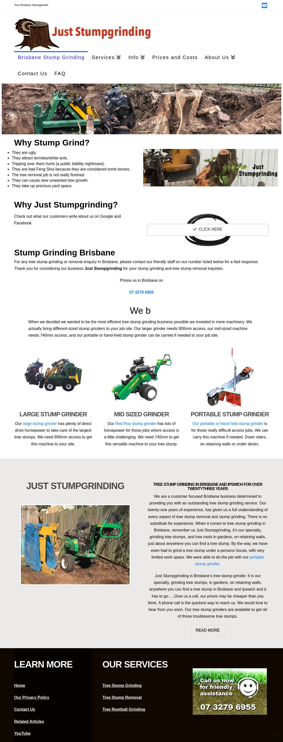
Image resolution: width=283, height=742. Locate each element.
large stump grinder (40, 424)
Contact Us (24, 709)
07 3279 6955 (141, 292)
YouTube (22, 733)
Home (19, 685)
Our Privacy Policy (31, 697)
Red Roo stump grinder (136, 424)
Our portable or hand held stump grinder (228, 424)
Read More (208, 630)
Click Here (207, 229)
